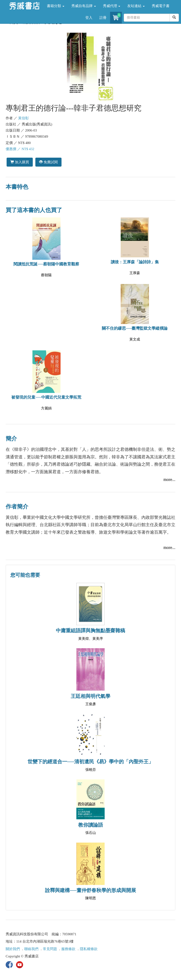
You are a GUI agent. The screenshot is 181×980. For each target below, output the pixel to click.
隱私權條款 (89, 949)
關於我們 (13, 949)
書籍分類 (55, 6)
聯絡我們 (31, 949)
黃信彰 (23, 118)
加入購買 (19, 162)
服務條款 (68, 949)
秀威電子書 (160, 6)
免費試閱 (48, 162)
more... (169, 479)
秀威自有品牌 (83, 6)
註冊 (103, 18)
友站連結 (136, 6)
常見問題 (50, 949)
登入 (88, 18)
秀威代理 (111, 6)
